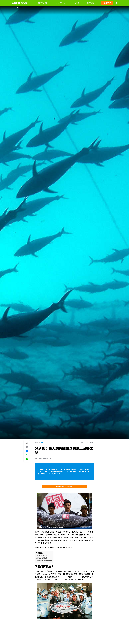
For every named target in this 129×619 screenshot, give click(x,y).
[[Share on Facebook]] (27, 451)
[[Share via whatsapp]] (27, 455)
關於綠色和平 (42, 3)
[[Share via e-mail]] (27, 447)
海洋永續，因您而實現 (44, 560)
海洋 (42, 442)
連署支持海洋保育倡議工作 (64, 486)
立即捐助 (107, 2)
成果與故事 (90, 3)
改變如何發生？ (42, 555)
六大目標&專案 (60, 3)
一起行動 (76, 3)
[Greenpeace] (21, 5)
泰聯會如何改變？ (43, 558)
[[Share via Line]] (27, 459)
